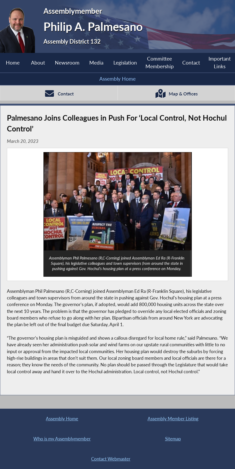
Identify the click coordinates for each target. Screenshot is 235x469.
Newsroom (67, 63)
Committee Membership (159, 62)
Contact (191, 63)
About (38, 63)
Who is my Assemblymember (62, 438)
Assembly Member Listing (173, 418)
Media (96, 63)
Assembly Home (117, 79)
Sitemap (173, 438)
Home (13, 63)
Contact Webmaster (110, 459)
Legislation (125, 63)
